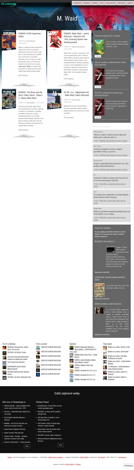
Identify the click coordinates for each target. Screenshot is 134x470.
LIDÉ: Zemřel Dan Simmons (16, 362)
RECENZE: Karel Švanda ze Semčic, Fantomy (113, 141)
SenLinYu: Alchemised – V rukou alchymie (17, 442)
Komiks (83, 3)
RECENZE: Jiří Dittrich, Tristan (16, 352)
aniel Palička (85, 457)
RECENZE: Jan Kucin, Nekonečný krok (19, 377)
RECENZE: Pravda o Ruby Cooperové (49, 435)
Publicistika (103, 3)
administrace (122, 457)
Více (27, 446)
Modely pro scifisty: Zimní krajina (118, 351)
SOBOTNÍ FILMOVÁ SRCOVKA (50, 374)
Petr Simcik (31, 41)
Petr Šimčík (101, 457)
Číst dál (98, 56)
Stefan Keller (70, 464)
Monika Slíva (97, 208)
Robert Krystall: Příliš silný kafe (14, 433)
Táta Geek (117, 3)
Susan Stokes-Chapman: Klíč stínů (14, 429)
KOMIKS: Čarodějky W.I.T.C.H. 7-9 (85, 375)
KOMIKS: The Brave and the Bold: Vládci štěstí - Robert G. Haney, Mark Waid (30, 95)
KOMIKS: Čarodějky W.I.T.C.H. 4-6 (85, 379)
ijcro (95, 192)
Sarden (10, 457)
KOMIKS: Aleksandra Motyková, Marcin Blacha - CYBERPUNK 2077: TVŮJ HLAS (83, 349)
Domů (4, 28)
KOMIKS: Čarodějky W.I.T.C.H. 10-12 (86, 370)
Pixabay (78, 464)
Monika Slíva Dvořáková (55, 457)
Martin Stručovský (78, 47)
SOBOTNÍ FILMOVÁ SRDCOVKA (51, 347)
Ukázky (128, 3)
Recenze (72, 3)
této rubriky (101, 232)
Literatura (60, 3)
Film (92, 3)
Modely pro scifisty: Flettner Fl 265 (119, 347)
